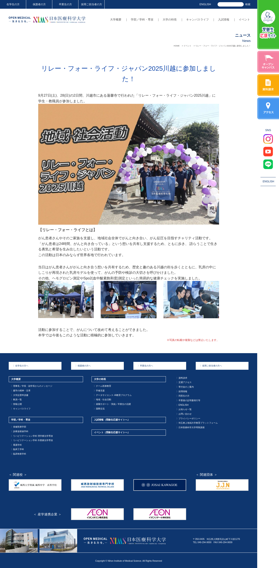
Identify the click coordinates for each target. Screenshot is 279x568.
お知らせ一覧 (184, 409)
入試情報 (223, 19)
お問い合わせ (184, 413)
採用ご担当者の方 (91, 4)
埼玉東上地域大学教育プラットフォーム (197, 422)
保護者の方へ (83, 365)
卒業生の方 (65, 4)
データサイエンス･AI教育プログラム (113, 394)
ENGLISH (205, 4)
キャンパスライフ (197, 19)
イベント (244, 19)
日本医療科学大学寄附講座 (190, 426)
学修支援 (99, 390)
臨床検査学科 (18, 453)
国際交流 (99, 408)
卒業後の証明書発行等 (188, 400)
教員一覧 (16, 399)
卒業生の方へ (145, 365)
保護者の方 (39, 4)
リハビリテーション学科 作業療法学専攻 (32, 439)
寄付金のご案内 (185, 386)
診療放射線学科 (19, 430)
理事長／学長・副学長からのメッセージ (31, 386)
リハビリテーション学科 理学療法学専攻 (32, 435)
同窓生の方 (182, 395)
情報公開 (16, 403)
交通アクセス (184, 382)
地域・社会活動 (102, 399)
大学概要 (115, 19)
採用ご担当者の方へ (211, 365)
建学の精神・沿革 (21, 390)
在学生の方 (13, 4)
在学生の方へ (20, 365)
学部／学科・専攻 (142, 19)
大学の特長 (170, 19)
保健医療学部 (18, 426)
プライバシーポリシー (188, 417)
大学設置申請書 (19, 394)
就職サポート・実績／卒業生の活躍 (112, 403)
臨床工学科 (17, 448)
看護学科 (16, 444)
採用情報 (181, 391)
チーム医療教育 (102, 386)
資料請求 (181, 377)
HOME (177, 46)
